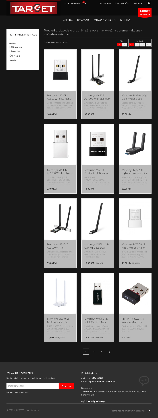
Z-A (137, 44)
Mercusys (16, 47)
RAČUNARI (83, 19)
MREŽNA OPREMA (104, 19)
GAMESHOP (145, 13)
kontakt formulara (106, 381)
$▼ (148, 44)
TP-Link (15, 55)
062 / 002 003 (97, 378)
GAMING (68, 19)
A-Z (131, 44)
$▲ (142, 44)
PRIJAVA (138, 3)
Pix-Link (15, 51)
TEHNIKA (125, 19)
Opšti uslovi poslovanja (93, 401)
